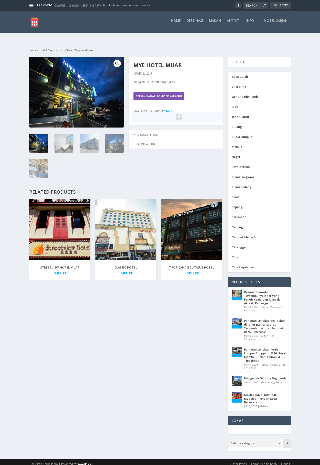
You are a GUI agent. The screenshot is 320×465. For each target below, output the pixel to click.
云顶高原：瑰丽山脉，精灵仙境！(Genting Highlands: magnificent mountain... (104, 5)
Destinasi (195, 24)
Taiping (237, 223)
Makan (215, 24)
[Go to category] (287, 439)
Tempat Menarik (244, 233)
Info (250, 24)
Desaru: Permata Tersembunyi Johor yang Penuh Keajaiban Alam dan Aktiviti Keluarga (263, 294)
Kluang (237, 123)
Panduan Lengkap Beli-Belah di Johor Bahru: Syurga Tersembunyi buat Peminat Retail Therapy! (264, 322)
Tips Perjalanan (243, 263)
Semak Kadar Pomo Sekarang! (159, 92)
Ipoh (235, 103)
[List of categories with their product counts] (254, 439)
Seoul (236, 193)
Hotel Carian (276, 24)
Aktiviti (233, 24)
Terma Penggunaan (264, 460)
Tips (235, 253)
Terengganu (240, 243)
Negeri (236, 153)
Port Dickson (241, 163)
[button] (117, 59)
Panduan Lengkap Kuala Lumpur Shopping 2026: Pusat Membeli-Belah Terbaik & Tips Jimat (265, 351)
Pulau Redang (241, 183)
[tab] (176, 131)
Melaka (237, 143)
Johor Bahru (240, 113)
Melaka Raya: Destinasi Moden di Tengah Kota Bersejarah (260, 394)
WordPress (85, 460)
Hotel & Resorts (48, 46)
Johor (62, 46)
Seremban (239, 213)
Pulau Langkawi (243, 173)
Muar (70, 46)
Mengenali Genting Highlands (265, 374)
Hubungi (285, 460)
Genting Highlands (245, 93)
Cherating (239, 83)
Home (176, 24)
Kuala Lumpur (242, 133)
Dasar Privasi (239, 460)
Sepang (237, 203)
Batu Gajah (240, 73)
